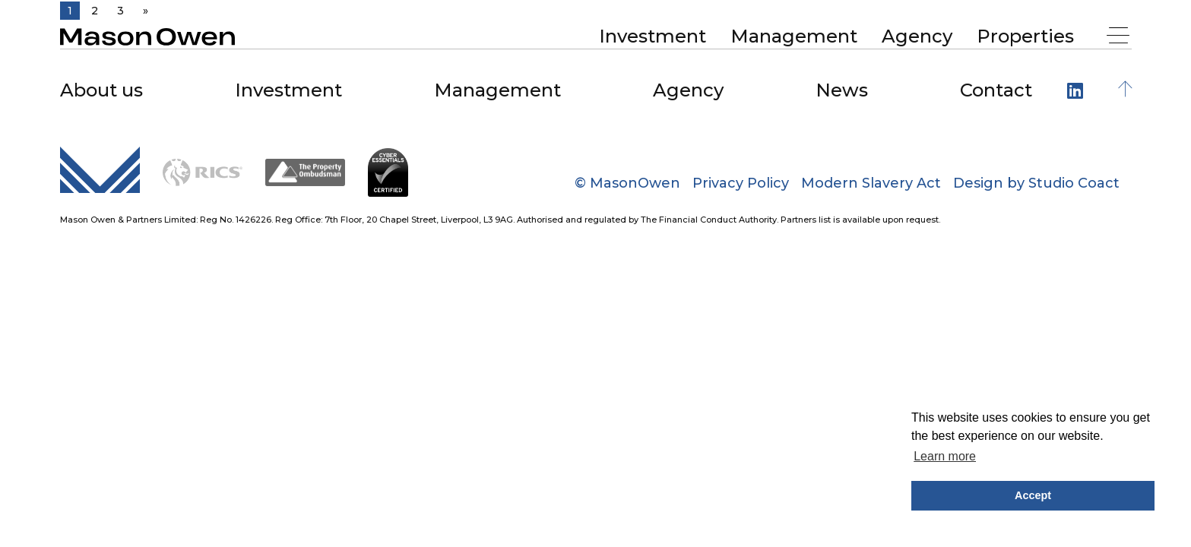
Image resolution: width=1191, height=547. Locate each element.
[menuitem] (652, 36)
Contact (996, 90)
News (842, 90)
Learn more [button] (945, 456)
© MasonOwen (627, 183)
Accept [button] (1033, 495)
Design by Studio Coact (1036, 183)
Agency (917, 36)
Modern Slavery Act (871, 183)
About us (101, 90)
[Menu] (1120, 36)
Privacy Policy (740, 183)
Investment (652, 36)
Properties (1025, 36)
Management (793, 36)
